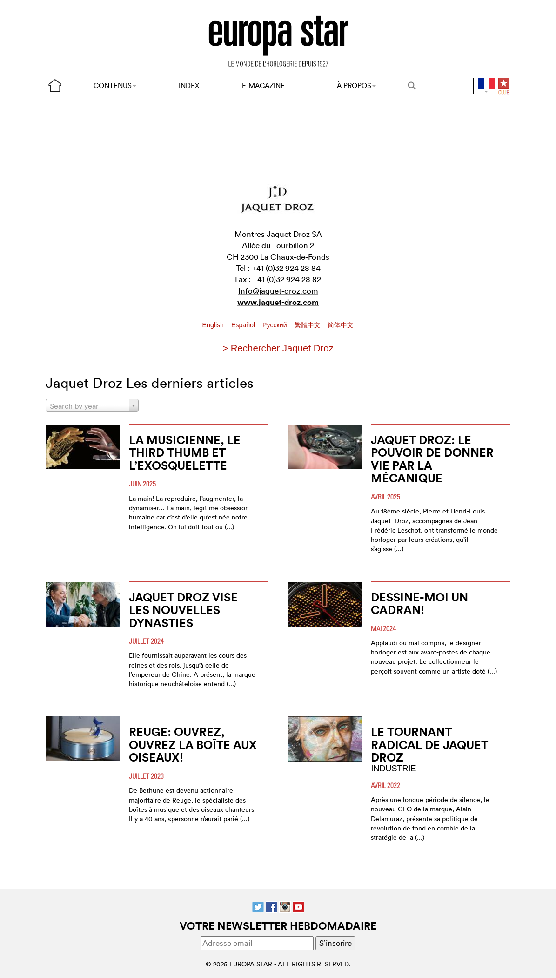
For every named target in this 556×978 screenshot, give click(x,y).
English (214, 325)
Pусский (275, 325)
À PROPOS (356, 85)
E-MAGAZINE (263, 85)
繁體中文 (308, 325)
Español (244, 325)
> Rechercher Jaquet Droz (278, 348)
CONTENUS (115, 85)
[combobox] (92, 405)
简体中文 (341, 325)
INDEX (189, 85)
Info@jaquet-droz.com (278, 291)
